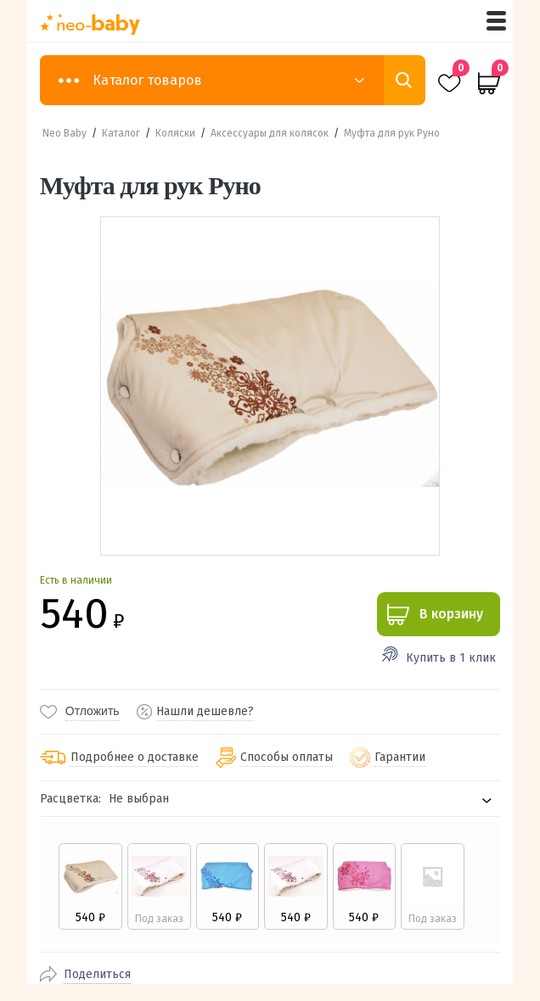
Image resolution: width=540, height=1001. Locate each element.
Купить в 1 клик (451, 658)
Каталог (121, 133)
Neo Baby (64, 133)
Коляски (175, 133)
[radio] (90, 886)
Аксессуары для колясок (270, 133)
